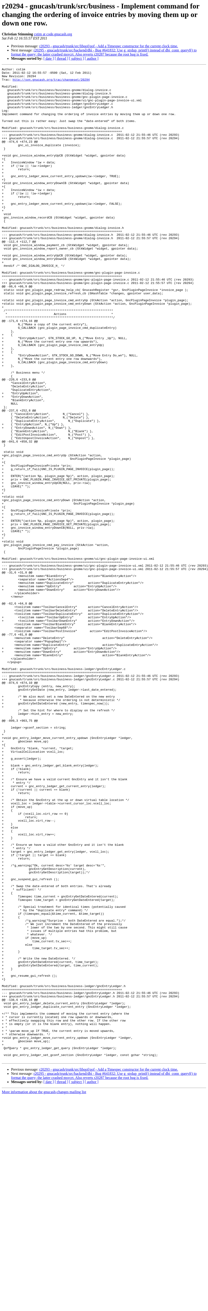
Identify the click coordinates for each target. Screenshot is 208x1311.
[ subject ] (76, 58)
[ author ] (92, 58)
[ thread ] (61, 58)
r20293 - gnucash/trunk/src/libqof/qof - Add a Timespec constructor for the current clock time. (108, 46)
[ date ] (48, 58)
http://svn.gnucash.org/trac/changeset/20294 (51, 82)
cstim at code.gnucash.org (53, 34)
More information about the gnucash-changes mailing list (44, 1290)
